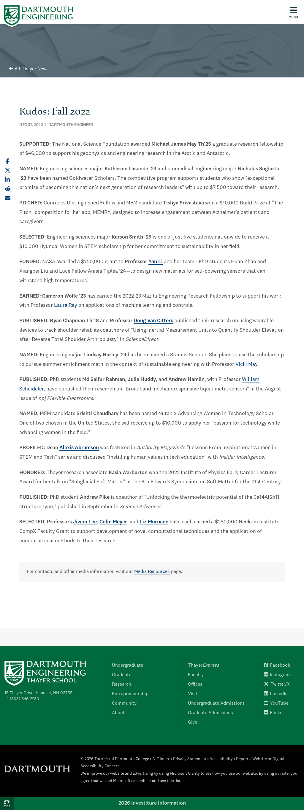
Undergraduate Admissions (216, 703)
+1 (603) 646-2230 (21, 699)
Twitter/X (277, 684)
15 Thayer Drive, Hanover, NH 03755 (38, 693)
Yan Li (155, 261)
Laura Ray (65, 305)
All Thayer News (29, 69)
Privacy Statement (189, 759)
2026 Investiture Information (152, 803)
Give (192, 722)
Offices (195, 684)
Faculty (196, 675)
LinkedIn (276, 694)
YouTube (276, 703)
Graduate (121, 675)
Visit (192, 694)
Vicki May (246, 364)
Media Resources (152, 571)
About (118, 713)
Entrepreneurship (130, 694)
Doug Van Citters (153, 320)
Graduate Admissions (210, 713)
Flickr (273, 713)
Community (124, 703)
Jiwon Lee (85, 522)
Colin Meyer (113, 522)
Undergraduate (127, 665)
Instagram (277, 675)
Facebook (277, 665)
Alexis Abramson (79, 447)
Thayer (203, 665)
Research (121, 684)
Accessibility (221, 759)
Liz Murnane (154, 522)
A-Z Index (161, 759)
